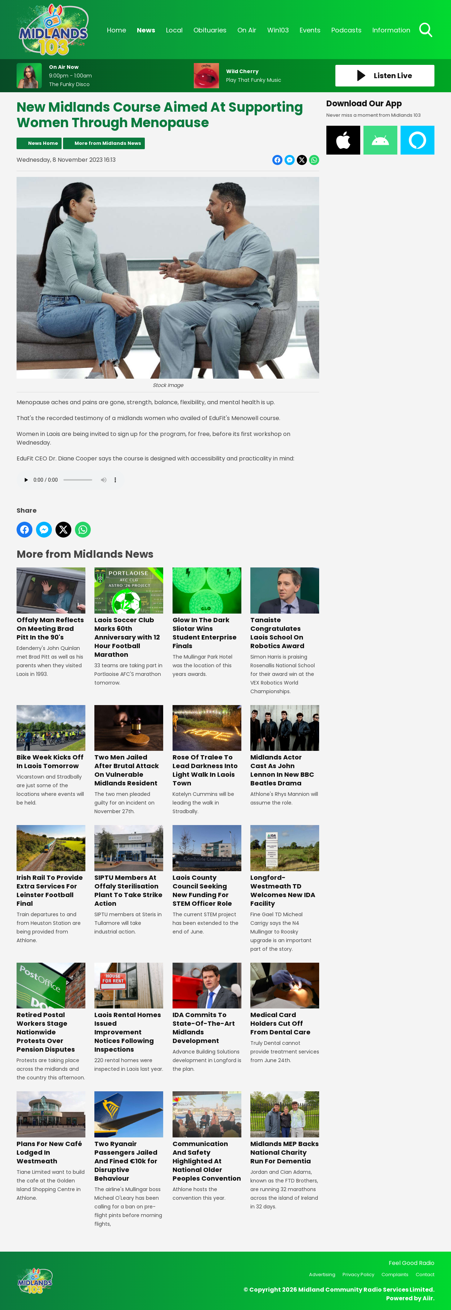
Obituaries (210, 30)
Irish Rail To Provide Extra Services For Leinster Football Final (51, 866)
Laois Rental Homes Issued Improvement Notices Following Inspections (128, 1008)
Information (391, 30)
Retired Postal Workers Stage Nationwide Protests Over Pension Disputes (51, 1008)
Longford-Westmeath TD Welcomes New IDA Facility (284, 866)
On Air (246, 30)
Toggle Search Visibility (426, 31)
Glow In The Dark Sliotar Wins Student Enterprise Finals (207, 609)
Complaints (394, 1274)
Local (174, 30)
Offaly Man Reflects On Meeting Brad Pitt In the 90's (51, 605)
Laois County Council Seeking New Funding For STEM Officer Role (207, 866)
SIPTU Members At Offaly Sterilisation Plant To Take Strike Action (128, 866)
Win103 (278, 30)
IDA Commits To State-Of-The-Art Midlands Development (207, 1004)
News (146, 30)
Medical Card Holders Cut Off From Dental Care (284, 1000)
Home (116, 30)
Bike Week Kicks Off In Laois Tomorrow (51, 737)
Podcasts (346, 30)
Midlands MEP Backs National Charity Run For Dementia (284, 1128)
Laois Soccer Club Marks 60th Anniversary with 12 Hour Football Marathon (128, 613)
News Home (43, 143)
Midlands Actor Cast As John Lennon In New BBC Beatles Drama (284, 746)
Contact (425, 1274)
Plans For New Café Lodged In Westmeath (51, 1128)
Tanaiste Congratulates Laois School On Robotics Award (284, 609)
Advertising (322, 1274)
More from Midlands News (108, 143)
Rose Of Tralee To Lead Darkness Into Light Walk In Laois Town (207, 746)
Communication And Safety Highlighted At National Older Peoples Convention (207, 1136)
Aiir (428, 1298)
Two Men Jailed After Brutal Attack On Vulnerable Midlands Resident (128, 746)
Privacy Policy (358, 1274)
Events (310, 30)
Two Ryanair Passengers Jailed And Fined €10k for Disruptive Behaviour (128, 1136)
